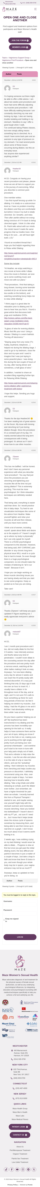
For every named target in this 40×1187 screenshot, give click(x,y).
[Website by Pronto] (26, 1185)
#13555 (33, 625)
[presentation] (20, 927)
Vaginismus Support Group (19, 58)
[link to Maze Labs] (20, 1116)
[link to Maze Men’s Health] (20, 1108)
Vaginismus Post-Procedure (12, 60)
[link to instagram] (23, 1169)
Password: (8, 910)
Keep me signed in (11, 920)
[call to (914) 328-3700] (12, 3)
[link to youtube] (17, 1169)
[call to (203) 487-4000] (20, 1088)
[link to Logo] (9, 9)
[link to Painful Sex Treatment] (20, 1158)
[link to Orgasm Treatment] (20, 1154)
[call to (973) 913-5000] (20, 1098)
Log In (20, 937)
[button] (35, 9)
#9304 (34, 80)
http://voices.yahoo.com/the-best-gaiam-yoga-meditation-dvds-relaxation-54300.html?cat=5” (18, 321)
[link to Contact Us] (20, 1135)
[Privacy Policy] (13, 1185)
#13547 (33, 595)
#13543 (33, 402)
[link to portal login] (20, 1127)
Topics (4, 58)
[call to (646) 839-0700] (29, 3)
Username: (8, 901)
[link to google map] (20, 1053)
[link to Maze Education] (20, 1119)
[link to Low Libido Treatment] (20, 1162)
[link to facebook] (11, 1169)
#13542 (33, 162)
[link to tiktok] (6, 1169)
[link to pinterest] (28, 1169)
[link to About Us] (20, 1146)
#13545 (33, 450)
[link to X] (34, 1169)
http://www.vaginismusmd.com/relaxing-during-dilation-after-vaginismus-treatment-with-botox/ (21, 386)
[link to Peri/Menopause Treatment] (20, 1150)
